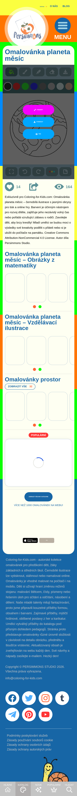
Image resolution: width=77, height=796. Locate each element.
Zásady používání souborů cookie (30, 740)
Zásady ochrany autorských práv (29, 749)
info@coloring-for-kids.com (23, 678)
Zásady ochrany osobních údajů (29, 744)
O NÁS (54, 6)
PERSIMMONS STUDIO (39, 667)
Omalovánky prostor (33, 379)
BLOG (66, 6)
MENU (62, 37)
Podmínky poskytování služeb (27, 735)
